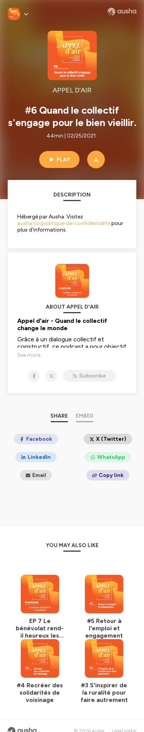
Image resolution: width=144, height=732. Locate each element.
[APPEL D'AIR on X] (51, 376)
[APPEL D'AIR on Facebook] (34, 376)
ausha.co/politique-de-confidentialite (63, 223)
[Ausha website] (122, 11)
